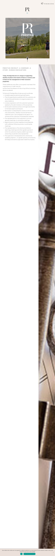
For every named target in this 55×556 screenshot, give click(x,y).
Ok (21, 553)
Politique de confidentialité (29, 553)
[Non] (53, 552)
